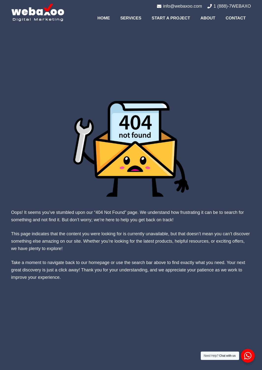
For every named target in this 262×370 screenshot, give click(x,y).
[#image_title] (37, 12)
